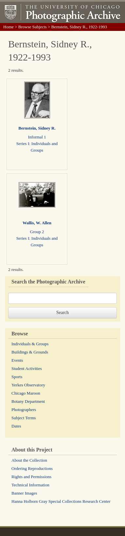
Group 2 (37, 231)
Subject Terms (23, 417)
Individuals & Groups (29, 343)
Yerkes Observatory (28, 384)
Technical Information (30, 484)
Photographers (23, 409)
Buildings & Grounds (29, 352)
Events (17, 360)
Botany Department (28, 401)
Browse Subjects (32, 26)
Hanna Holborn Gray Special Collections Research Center (61, 501)
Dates (16, 426)
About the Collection (29, 460)
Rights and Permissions (31, 476)
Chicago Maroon (25, 393)
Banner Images (24, 493)
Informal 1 (37, 136)
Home (8, 26)
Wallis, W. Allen (37, 222)
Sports (16, 376)
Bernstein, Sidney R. (36, 128)
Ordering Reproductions (32, 468)
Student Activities (26, 368)
